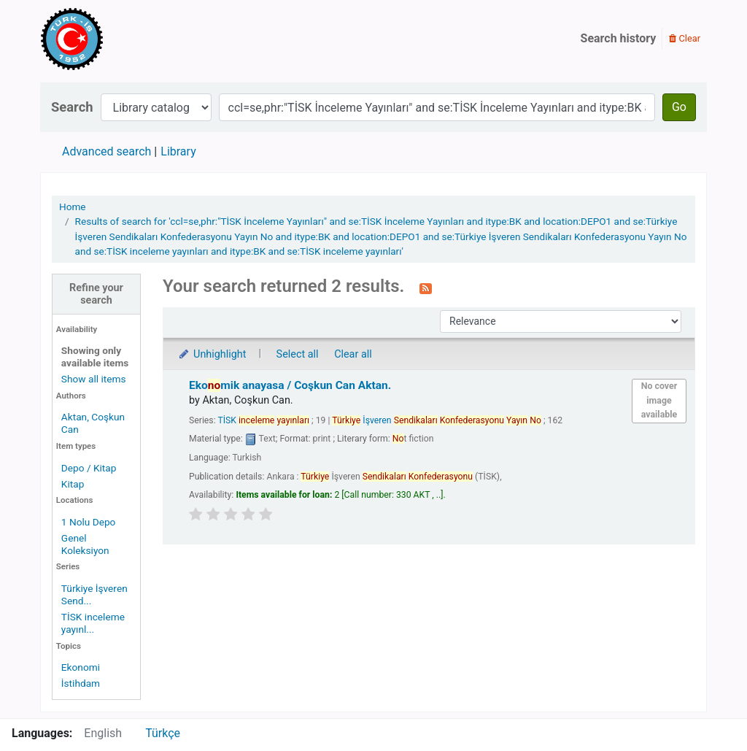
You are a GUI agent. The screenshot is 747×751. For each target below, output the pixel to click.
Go (679, 107)
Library (178, 151)
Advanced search (106, 151)
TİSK (263, 420)
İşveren (436, 420)
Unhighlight (212, 354)
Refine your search (96, 294)
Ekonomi (80, 667)
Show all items (93, 379)
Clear (684, 38)
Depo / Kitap (89, 468)
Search (72, 107)
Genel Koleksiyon (85, 544)
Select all (297, 354)
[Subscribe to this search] (426, 287)
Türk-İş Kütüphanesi (114, 39)
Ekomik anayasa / (290, 385)
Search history (619, 38)
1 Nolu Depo (88, 522)
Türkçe (162, 733)
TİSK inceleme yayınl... (93, 623)
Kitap (73, 484)
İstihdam (80, 683)
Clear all (353, 354)
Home (72, 206)
